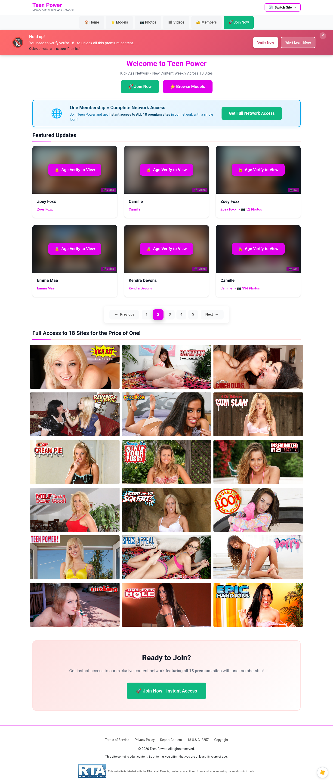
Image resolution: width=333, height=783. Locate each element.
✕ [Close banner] (321, 33)
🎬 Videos (175, 20)
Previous (125, 310)
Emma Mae (46, 284)
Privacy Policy (144, 736)
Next (211, 310)
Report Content (171, 736)
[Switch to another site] (283, 7)
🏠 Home (100, 20)
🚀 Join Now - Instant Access (166, 687)
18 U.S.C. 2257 (198, 736)
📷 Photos (149, 20)
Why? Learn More (295, 38)
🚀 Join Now (230, 20)
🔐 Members (202, 20)
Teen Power (47, 5)
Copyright (221, 736)
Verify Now (259, 38)
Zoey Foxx (45, 205)
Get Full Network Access (252, 109)
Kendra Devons (140, 284)
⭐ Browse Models (187, 82)
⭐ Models (125, 20)
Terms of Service (117, 736)
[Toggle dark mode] (322, 772)
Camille (135, 205)
